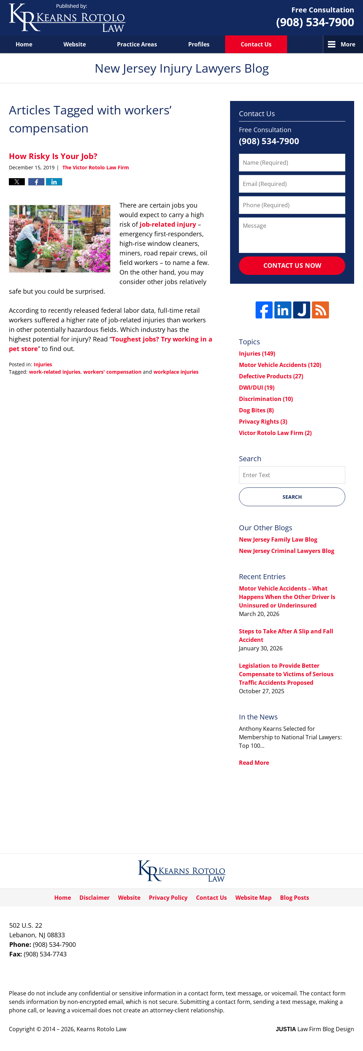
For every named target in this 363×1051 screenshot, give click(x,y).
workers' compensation (112, 371)
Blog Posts (294, 898)
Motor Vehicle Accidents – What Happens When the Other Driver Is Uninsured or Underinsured (287, 596)
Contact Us (256, 44)
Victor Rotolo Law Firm (275, 433)
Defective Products (271, 376)
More (348, 44)
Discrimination (266, 399)
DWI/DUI (256, 387)
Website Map (253, 898)
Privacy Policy (168, 898)
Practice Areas (137, 44)
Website (74, 44)
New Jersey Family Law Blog (278, 539)
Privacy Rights (263, 421)
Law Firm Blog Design (315, 1029)
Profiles (199, 44)
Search (292, 496)
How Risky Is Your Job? (53, 156)
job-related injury (168, 224)
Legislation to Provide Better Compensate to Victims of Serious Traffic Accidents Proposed (286, 674)
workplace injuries (176, 371)
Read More (254, 763)
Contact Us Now (292, 265)
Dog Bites (256, 410)
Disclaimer (94, 898)
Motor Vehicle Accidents (280, 365)
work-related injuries (54, 371)
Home (24, 44)
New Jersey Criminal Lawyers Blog (286, 551)
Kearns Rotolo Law (101, 1029)
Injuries (43, 364)
